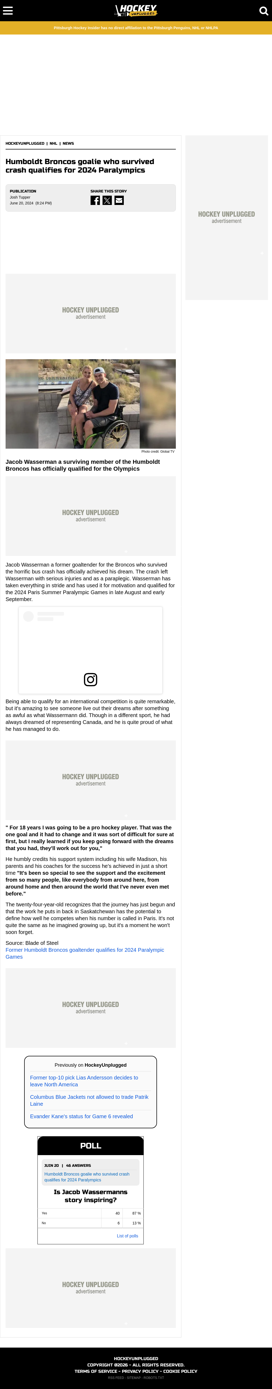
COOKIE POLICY (180, 1371)
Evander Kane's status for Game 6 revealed (81, 1116)
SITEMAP (134, 1378)
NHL (53, 143)
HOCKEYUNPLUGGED (25, 143)
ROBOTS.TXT (154, 1378)
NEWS (68, 143)
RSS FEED (116, 1378)
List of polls (127, 1236)
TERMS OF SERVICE (96, 1371)
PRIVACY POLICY (140, 1371)
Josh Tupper (20, 197)
